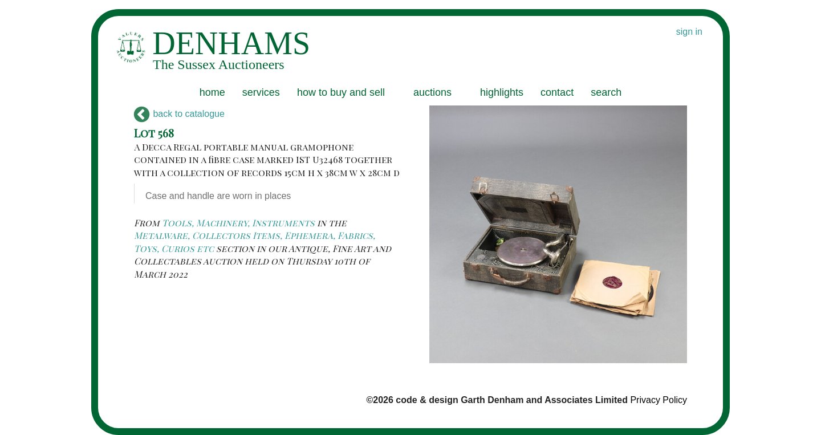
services (261, 92)
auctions (432, 92)
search (606, 92)
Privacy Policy (658, 400)
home (212, 92)
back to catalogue (179, 114)
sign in (689, 31)
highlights (501, 92)
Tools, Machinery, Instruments (238, 223)
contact (557, 92)
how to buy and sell (341, 92)
